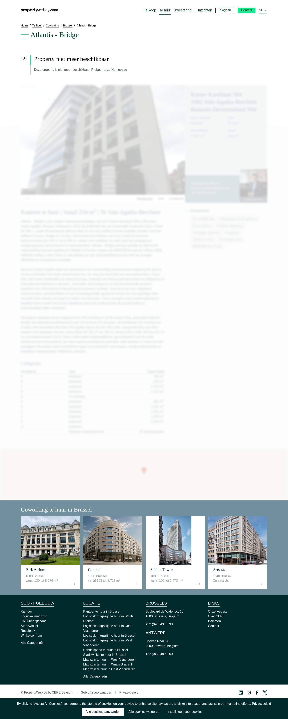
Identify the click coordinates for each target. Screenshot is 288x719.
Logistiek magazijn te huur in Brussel (109, 635)
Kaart (161, 198)
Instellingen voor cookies (184, 711)
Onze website (217, 611)
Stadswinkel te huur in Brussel (104, 654)
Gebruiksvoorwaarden (96, 692)
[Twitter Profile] (264, 692)
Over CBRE (216, 616)
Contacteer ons (253, 199)
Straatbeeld (176, 198)
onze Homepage (115, 69)
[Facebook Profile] (256, 692)
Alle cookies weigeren (143, 711)
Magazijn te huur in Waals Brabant (107, 664)
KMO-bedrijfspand (34, 621)
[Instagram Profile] (248, 692)
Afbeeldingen (145, 198)
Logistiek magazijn (34, 616)
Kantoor (26, 611)
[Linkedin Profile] (240, 692)
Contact (213, 626)
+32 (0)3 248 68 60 (159, 654)
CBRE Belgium (62, 692)
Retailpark (28, 630)
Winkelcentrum (31, 635)
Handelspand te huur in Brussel (105, 650)
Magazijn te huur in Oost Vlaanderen (109, 669)
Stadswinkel (29, 626)
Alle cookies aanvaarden (103, 711)
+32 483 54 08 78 (203, 193)
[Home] (39, 10)
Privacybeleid (128, 692)
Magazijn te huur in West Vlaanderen (109, 659)
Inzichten (214, 621)
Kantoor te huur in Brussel (101, 611)
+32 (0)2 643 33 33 (159, 624)
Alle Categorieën (32, 642)
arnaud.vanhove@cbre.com (210, 188)
